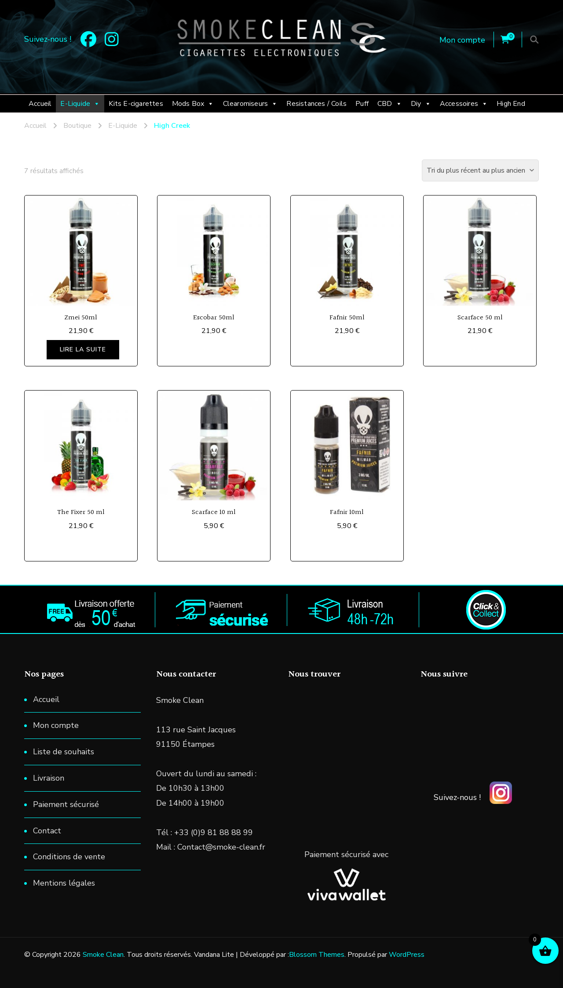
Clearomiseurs (250, 103)
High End (511, 104)
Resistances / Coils (316, 104)
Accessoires (464, 103)
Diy (421, 103)
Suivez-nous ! (457, 797)
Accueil (40, 104)
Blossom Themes (316, 954)
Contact (47, 830)
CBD (389, 103)
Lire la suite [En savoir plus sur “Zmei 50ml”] (83, 349)
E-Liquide (80, 103)
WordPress (406, 954)
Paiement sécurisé (66, 804)
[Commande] (480, 170)
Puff (362, 104)
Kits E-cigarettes (136, 104)
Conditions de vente (69, 856)
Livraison (48, 778)
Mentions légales (64, 883)
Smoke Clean (103, 954)
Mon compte (462, 40)
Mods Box (193, 103)
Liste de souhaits (63, 751)
